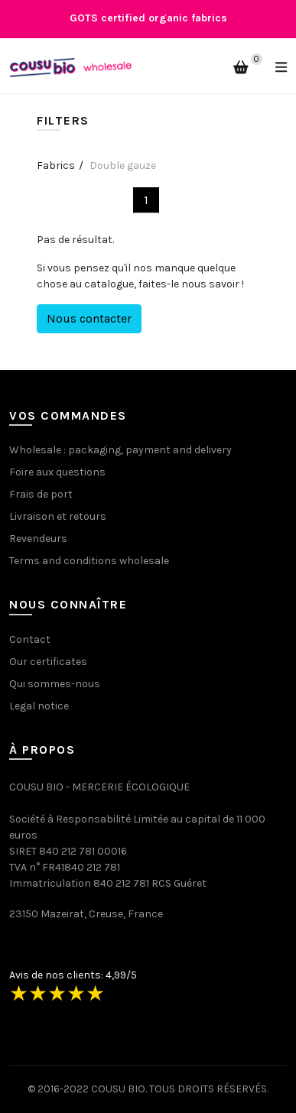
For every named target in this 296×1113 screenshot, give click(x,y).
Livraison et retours (57, 516)
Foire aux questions (57, 472)
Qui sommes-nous (54, 683)
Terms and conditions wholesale (89, 560)
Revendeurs (38, 538)
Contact (29, 639)
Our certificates (48, 661)
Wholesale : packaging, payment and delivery (120, 449)
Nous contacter (89, 318)
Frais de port (41, 494)
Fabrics (56, 165)
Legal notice (39, 705)
